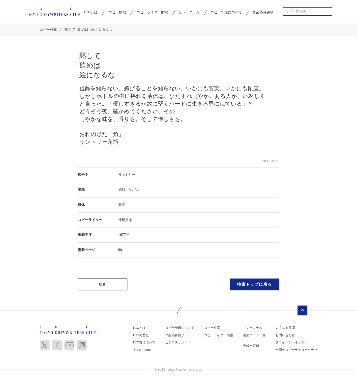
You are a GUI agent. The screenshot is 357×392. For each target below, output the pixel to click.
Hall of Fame (141, 350)
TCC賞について (143, 342)
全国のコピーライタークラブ (296, 350)
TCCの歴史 (140, 335)
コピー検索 (117, 12)
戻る (102, 285)
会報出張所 (251, 346)
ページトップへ (302, 311)
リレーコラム (189, 12)
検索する (328, 11)
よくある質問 (285, 328)
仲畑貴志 (125, 220)
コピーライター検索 (152, 12)
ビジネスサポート (178, 342)
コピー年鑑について (226, 12)
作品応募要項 (263, 12)
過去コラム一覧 (254, 335)
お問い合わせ (285, 335)
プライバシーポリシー (291, 342)
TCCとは (91, 12)
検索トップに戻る (254, 284)
